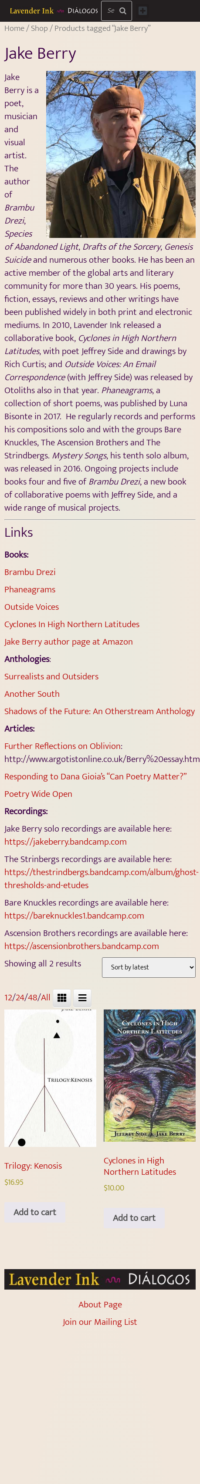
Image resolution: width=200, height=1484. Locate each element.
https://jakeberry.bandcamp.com (65, 841)
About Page (100, 1304)
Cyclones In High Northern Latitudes (71, 624)
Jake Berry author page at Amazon (69, 641)
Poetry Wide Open (38, 794)
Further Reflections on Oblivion (62, 746)
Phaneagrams (29, 589)
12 (8, 997)
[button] (142, 11)
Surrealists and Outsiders (51, 676)
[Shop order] (149, 967)
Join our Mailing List (100, 1322)
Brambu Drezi (30, 572)
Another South (32, 694)
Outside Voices (31, 607)
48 (32, 997)
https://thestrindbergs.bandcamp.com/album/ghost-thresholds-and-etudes (101, 879)
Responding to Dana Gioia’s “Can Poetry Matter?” (95, 776)
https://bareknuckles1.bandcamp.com (74, 915)
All (46, 997)
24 (20, 997)
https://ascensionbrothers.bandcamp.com (81, 946)
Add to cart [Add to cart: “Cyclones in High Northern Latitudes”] (134, 1218)
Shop (39, 28)
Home (14, 28)
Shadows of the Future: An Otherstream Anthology (99, 711)
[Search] (123, 10)
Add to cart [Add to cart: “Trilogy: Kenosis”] (35, 1212)
